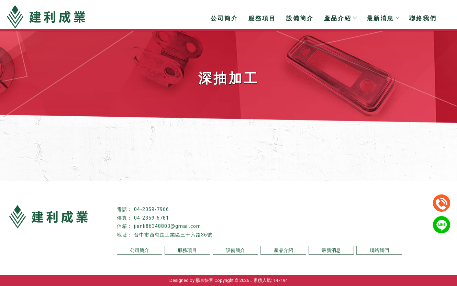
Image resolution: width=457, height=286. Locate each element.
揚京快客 (204, 280)
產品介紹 (340, 18)
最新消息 (383, 18)
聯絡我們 (423, 18)
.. (251, 280)
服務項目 (262, 18)
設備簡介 (300, 18)
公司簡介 (224, 18)
